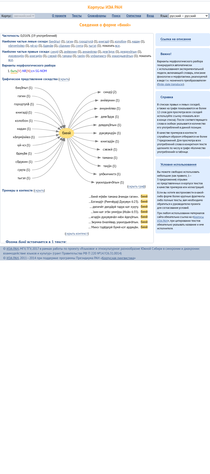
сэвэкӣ (52, 56)
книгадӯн (36, 56)
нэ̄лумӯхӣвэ (16, 46)
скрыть (64, 79)
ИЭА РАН (13, 249)
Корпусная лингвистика (118, 258)
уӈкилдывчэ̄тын (122, 56)
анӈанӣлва (89, 52)
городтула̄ (86, 41)
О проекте (59, 16)
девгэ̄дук (108, 52)
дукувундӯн (16, 56)
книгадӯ (104, 41)
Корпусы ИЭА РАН (105, 7)
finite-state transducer (170, 84)
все (117, 46)
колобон (120, 41)
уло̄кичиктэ (98, 56)
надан (136, 41)
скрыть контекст (77, 233)
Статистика (133, 16)
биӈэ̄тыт (54, 41)
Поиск (116, 16)
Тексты (77, 16)
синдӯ (54, 52)
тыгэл (92, 46)
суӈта (79, 46)
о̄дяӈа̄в (48, 46)
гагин (69, 41)
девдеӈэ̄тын (128, 52)
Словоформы (97, 16)
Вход (150, 16)
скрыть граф (136, 186)
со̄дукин (64, 46)
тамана (67, 56)
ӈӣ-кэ (34, 46)
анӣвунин (70, 52)
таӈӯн (81, 56)
